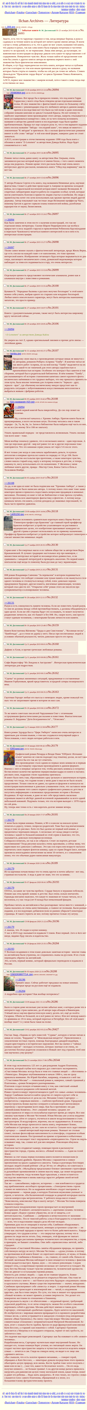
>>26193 (9, 948)
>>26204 (20, 991)
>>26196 (20, 979)
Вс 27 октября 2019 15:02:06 (26, 178)
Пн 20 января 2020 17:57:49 (25, 815)
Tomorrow (44, 12)
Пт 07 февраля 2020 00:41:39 (26, 882)
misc (82, 6)
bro (13, 2)
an (7, 2)
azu (33, 6)
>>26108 (9, 483)
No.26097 (53, 213)
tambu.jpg (15, 353)
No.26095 (53, 152)
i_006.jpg (10, 26)
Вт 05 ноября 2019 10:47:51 (25, 478)
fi (42, 6)
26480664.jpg (17, 92)
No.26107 (53, 350)
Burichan (10, 12)
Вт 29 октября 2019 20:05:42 (26, 324)
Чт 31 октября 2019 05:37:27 (26, 351)
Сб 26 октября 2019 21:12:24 (26, 90)
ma (55, 6)
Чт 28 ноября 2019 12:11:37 (25, 597)
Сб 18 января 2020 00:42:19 (25, 746)
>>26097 (9, 247)
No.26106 (53, 323)
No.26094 (53, 89)
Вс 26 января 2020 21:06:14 (25, 863)
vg (9, 6)
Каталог (64, 12)
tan (70, 6)
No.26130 (52, 544)
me (59, 6)
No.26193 (53, 882)
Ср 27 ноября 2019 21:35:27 (25, 570)
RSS (71, 12)
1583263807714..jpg (21, 974)
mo (17, 6)
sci (68, 2)
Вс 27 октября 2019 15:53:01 (26, 270)
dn (39, 6)
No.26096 (53, 177)
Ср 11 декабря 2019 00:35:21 (26, 692)
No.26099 (53, 269)
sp (72, 2)
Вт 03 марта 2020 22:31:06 (25, 972)
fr (16, 2)
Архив (55, 12)
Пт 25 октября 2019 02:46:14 (49, 30)
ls (52, 6)
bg (6, 6)
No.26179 (52, 745)
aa (25, 6)
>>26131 (9, 602)
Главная (80, 12)
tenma (64, 9)
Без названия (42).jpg (22, 401)
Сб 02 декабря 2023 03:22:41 (26, 1030)
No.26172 (53, 707)
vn (77, 6)
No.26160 (53, 643)
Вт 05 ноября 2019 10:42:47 (25, 399)
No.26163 (53, 691)
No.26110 (52, 477)
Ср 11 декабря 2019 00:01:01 (26, 644)
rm (62, 6)
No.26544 (54, 1060)
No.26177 (52, 726)
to (74, 6)
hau (45, 6)
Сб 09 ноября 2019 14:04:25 (25, 512)
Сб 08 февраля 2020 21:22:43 (26, 921)
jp (49, 6)
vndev (72, 9)
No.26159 (53, 625)
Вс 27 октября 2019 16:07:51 (26, 308)
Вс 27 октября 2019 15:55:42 (26, 286)
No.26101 (53, 307)
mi (40, 2)
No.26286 (52, 1001)
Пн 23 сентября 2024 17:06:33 (26, 1060)
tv (81, 2)
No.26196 (53, 921)
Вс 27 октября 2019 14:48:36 (26, 153)
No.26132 (52, 597)
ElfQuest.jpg (17, 748)
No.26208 (51, 971)
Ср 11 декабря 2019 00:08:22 (26, 657)
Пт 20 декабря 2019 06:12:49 (26, 708)
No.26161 (53, 657)
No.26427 (53, 1029)
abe (29, 6)
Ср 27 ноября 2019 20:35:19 (25, 545)
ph (62, 2)
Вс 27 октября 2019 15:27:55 (26, 242)
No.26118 (52, 511)
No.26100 (53, 285)
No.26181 (52, 814)
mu (44, 2)
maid (30, 2)
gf (19, 2)
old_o (55, 2)
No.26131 (52, 569)
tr (20, 6)
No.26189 (52, 863)
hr (22, 2)
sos (66, 6)
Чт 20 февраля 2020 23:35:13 (26, 944)
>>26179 (9, 819)
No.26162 (53, 673)
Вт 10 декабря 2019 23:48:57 (26, 625)
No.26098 (53, 241)
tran (77, 2)
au (13, 6)
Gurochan (31, 12)
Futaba (20, 12)
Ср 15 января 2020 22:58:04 (25, 727)
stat (83, 9)
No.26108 (52, 398)
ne (48, 2)
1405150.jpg (17, 514)
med (36, 2)
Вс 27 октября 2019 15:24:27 (26, 214)
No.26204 (53, 943)
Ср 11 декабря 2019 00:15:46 (26, 673)
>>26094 (9, 219)
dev (78, 9)
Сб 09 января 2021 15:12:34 (25, 1002)
